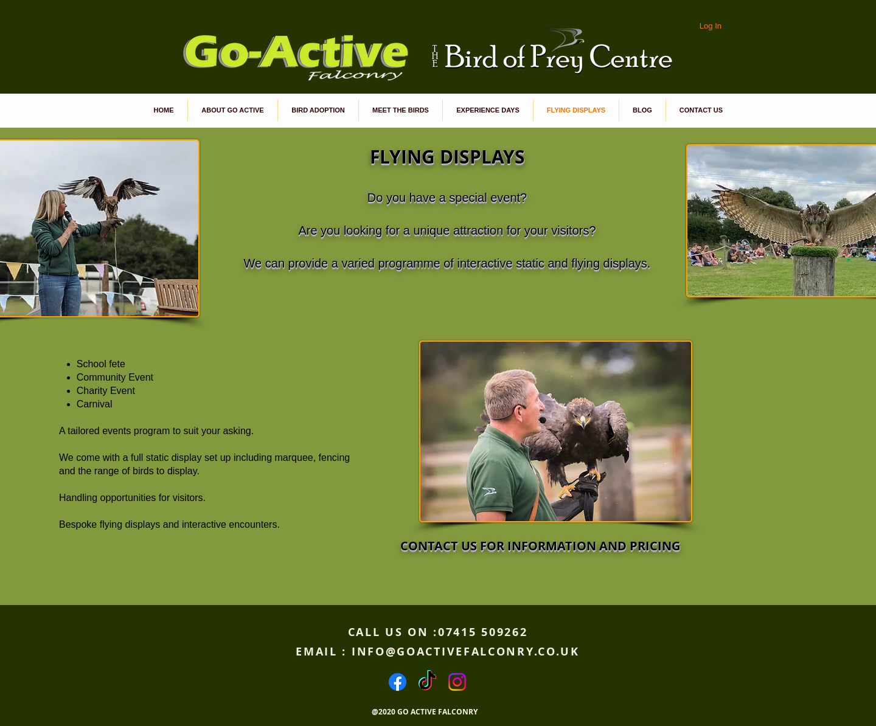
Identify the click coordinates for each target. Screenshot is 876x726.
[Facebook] (397, 682)
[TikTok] (427, 682)
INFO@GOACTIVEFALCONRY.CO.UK (466, 651)
